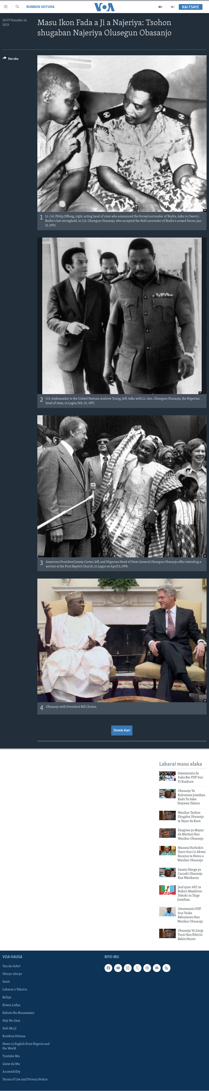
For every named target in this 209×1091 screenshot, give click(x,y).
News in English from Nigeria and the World (26, 1046)
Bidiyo (6, 997)
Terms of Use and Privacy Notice (25, 1079)
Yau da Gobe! (11, 966)
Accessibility (11, 1071)
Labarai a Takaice (14, 989)
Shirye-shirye (12, 974)
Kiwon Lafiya (11, 1005)
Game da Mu (11, 1064)
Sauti (6, 982)
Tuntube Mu (11, 1056)
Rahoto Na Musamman (18, 1013)
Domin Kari (122, 730)
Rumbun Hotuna (40, 7)
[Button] (10, 59)
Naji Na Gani (11, 1020)
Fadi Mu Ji (9, 1028)
